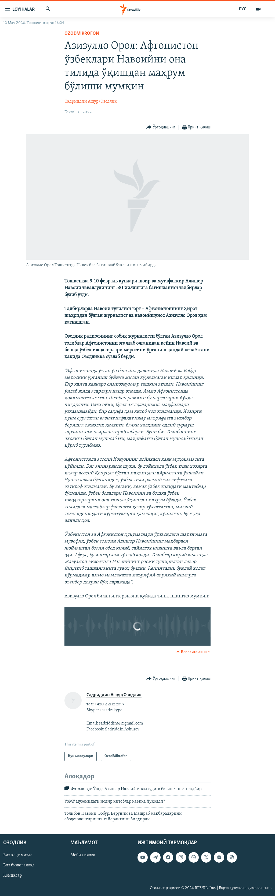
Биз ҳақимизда (17, 855)
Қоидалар (12, 875)
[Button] (160, 127)
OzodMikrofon (81, 33)
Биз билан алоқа (19, 865)
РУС (242, 9)
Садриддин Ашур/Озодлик (90, 101)
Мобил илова (82, 855)
